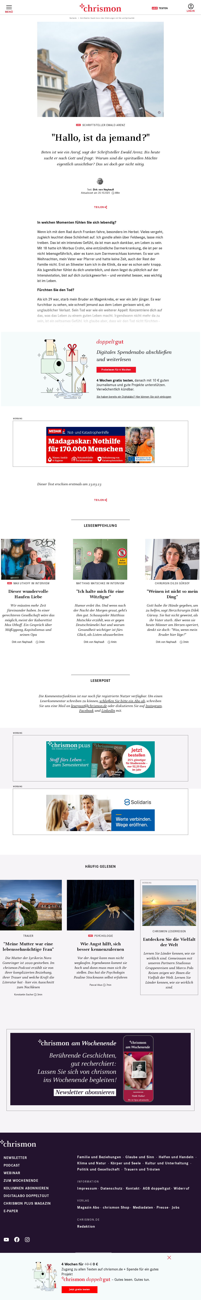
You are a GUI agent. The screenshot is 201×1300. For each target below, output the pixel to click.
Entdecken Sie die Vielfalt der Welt (169, 942)
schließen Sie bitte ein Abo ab (122, 701)
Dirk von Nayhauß (103, 189)
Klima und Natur (91, 1163)
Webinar (12, 1173)
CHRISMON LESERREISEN (169, 931)
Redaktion (86, 1226)
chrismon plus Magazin (27, 1203)
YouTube (6, 1239)
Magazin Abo (88, 1207)
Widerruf (181, 1188)
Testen (160, 8)
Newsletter (15, 1158)
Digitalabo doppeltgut (26, 1196)
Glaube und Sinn (139, 1157)
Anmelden (191, 8)
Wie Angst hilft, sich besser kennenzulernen (100, 947)
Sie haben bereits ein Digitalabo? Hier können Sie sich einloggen (134, 396)
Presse (162, 1207)
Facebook (86, 710)
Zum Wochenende (21, 1181)
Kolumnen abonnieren (26, 1188)
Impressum (87, 1188)
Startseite (73, 18)
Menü (9, 11)
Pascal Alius (96, 984)
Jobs (176, 1207)
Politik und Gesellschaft (98, 1169)
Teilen (99, 207)
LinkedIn (108, 710)
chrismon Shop (116, 1207)
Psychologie (103, 936)
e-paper (11, 1211)
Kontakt (133, 1188)
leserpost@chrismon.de (89, 706)
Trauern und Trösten (142, 1169)
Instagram (154, 706)
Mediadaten (143, 1207)
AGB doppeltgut (156, 1188)
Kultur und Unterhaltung (167, 1163)
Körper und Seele (126, 1163)
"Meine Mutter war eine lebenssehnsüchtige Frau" (28, 947)
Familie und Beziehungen (99, 1157)
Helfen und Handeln (176, 1157)
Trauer (28, 936)
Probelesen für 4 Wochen (116, 369)
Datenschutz (111, 1188)
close (169, 1257)
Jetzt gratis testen (79, 1289)
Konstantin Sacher (23, 994)
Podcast (12, 1165)
